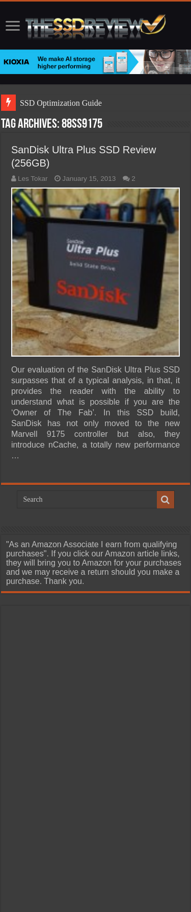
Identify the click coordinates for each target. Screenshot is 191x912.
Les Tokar (33, 178)
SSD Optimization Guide (61, 103)
